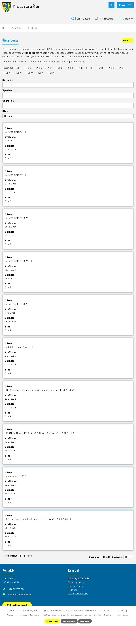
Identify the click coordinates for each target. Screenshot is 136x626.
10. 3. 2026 (10, 192)
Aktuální (9, 158)
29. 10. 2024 (11, 527)
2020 (111, 67)
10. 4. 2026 (10, 149)
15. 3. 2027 (10, 235)
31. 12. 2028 (10, 536)
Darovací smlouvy (16, 174)
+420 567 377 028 (16, 589)
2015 (60, 67)
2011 (19, 67)
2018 (91, 67)
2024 (30, 72)
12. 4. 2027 (10, 278)
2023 (19, 72)
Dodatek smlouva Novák (19, 346)
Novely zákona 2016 (78, 593)
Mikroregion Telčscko (79, 578)
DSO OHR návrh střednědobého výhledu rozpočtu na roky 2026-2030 (39, 389)
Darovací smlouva (16, 131)
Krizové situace (75, 585)
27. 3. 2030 (10, 407)
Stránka (12, 555)
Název (6, 80)
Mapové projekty (76, 582)
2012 (29, 67)
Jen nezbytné (69, 621)
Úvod (4, 28)
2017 (81, 67)
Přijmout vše (52, 621)
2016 (70, 67)
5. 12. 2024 (10, 398)
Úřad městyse (17, 28)
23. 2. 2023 (10, 183)
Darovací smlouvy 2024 (19, 217)
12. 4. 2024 (10, 269)
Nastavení (84, 621)
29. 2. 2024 (10, 226)
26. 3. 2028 (10, 321)
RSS (127, 40)
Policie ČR (73, 589)
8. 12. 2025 (10, 484)
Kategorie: (7, 67)
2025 (41, 72)
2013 (39, 67)
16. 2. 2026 (10, 441)
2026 (52, 72)
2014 (50, 67)
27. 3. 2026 (10, 364)
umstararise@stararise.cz (20, 594)
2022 (8, 72)
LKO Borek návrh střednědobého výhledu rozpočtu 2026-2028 (38, 519)
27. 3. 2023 (10, 355)
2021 (122, 67)
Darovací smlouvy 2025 (16, 303)
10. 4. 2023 (10, 140)
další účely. (123, 610)
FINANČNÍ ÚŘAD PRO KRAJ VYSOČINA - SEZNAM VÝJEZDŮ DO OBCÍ (40, 432)
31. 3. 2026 (10, 450)
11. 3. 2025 (10, 312)
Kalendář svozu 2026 (18, 475)
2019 (101, 67)
